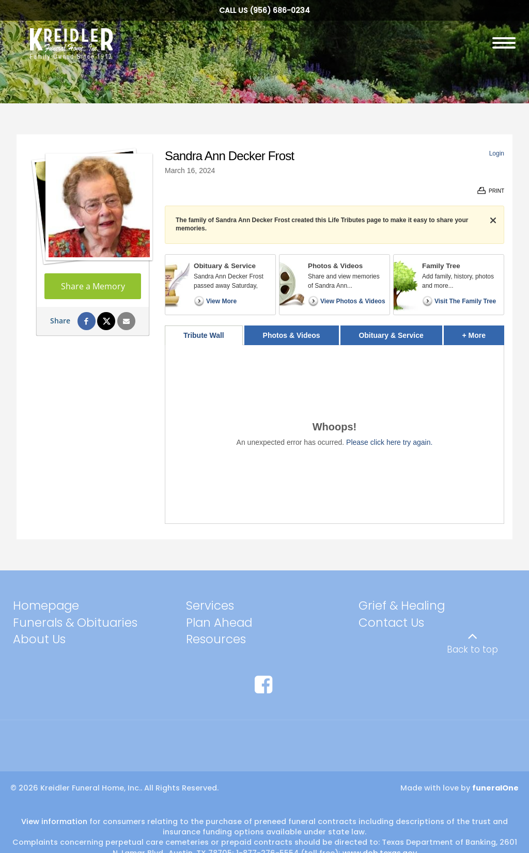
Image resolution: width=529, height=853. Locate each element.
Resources (216, 639)
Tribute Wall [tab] (203, 335)
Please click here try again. (389, 442)
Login (496, 153)
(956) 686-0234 (280, 10)
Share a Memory (93, 286)
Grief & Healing (402, 605)
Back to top (472, 649)
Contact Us (391, 622)
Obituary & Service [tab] (391, 335)
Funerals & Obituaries (75, 622)
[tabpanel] (334, 434)
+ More (483, 332)
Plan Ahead (219, 622)
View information (54, 821)
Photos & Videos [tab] (291, 335)
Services (210, 605)
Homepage (46, 605)
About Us (39, 639)
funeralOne (495, 788)
